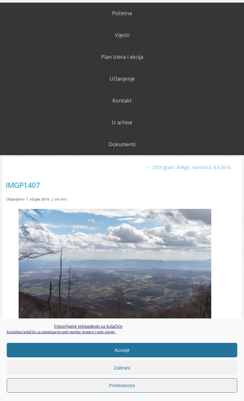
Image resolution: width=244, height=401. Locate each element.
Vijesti (122, 35)
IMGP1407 (23, 185)
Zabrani (122, 367)
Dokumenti (122, 144)
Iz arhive (122, 122)
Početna (122, 13)
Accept (122, 350)
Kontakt (122, 100)
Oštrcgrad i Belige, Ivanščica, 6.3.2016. (189, 167)
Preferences (122, 385)
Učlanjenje (122, 78)
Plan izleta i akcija (122, 56)
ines (63, 199)
